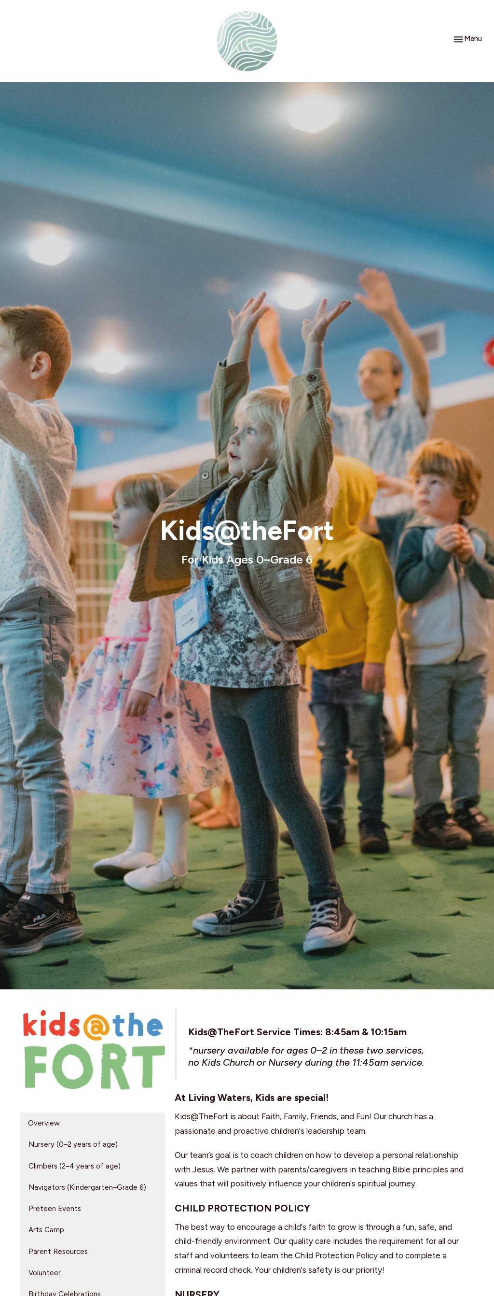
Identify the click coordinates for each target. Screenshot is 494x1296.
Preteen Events (54, 1208)
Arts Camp (46, 1230)
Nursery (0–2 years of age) (73, 1144)
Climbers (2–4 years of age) (74, 1166)
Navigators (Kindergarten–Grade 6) (87, 1187)
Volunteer (44, 1272)
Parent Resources (58, 1251)
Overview (44, 1123)
